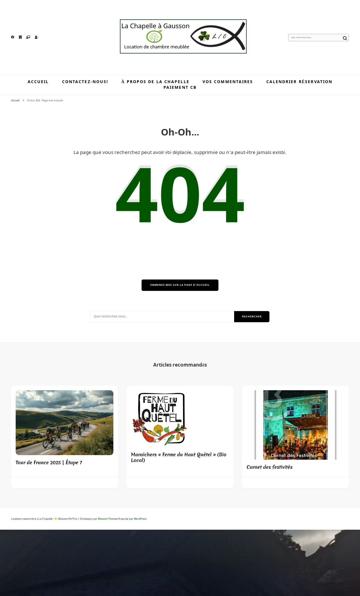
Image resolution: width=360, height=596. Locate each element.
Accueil (38, 82)
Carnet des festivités (269, 467)
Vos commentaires (227, 82)
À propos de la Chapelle (155, 82)
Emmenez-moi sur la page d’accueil (180, 285)
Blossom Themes (108, 519)
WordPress (140, 519)
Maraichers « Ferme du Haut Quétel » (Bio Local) (178, 457)
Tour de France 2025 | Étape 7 (49, 462)
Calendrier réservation (299, 82)
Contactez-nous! (85, 82)
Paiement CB (180, 87)
